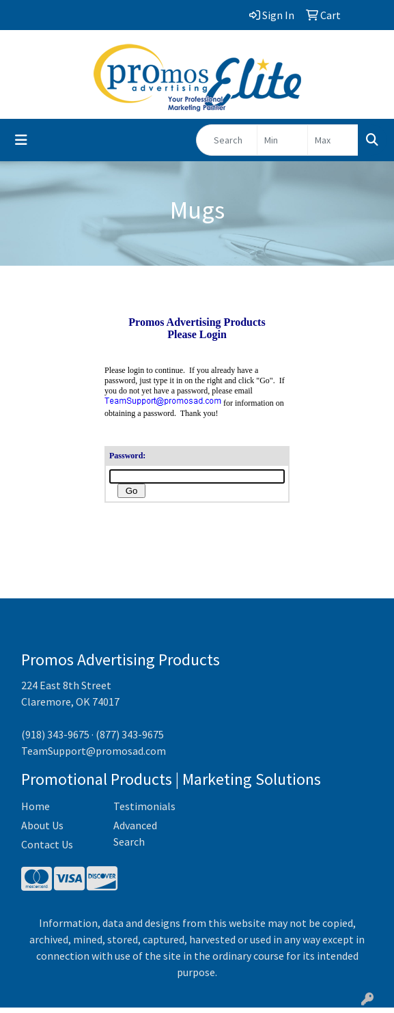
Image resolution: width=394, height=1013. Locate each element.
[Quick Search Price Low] (282, 140)
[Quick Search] (226, 140)
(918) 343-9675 (55, 740)
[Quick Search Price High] (332, 140)
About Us (42, 830)
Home (35, 811)
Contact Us (47, 850)
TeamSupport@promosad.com (93, 756)
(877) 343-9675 (130, 740)
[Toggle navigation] (21, 140)
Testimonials (144, 811)
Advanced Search (135, 839)
